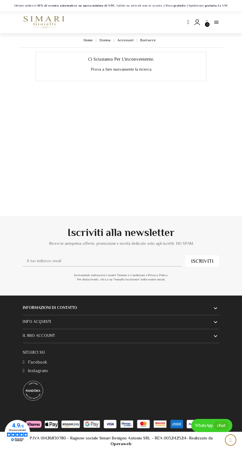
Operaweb (121, 443)
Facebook (35, 362)
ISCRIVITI (202, 261)
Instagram (35, 370)
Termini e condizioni (148, 412)
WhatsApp (212, 425)
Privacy (126, 412)
